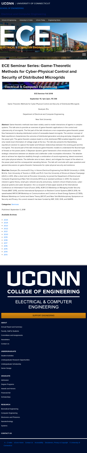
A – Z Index (8, 442)
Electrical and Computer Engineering (23, 14)
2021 (5, 231)
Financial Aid (5, 393)
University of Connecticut (33, 3)
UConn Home (19, 442)
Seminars (15, 204)
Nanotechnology (7, 421)
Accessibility (39, 442)
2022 (6, 229)
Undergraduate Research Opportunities (15, 360)
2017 (5, 243)
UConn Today (40, 20)
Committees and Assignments (12, 335)
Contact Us (5, 344)
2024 (6, 223)
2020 (6, 234)
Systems (4, 426)
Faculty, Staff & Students (10, 331)
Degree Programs (7, 384)
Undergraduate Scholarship (11, 364)
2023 (6, 226)
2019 (5, 237)
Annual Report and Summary (11, 327)
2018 (5, 240)
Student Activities (7, 356)
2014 (5, 252)
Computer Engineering (9, 413)
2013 (5, 255)
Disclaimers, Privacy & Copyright (56, 442)
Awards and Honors (8, 388)
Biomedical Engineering (9, 409)
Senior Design (6, 368)
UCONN (8, 3)
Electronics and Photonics (10, 417)
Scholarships (5, 397)
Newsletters (5, 339)
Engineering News (54, 20)
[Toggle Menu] (84, 54)
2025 (6, 220)
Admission (5, 380)
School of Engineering (9, 20)
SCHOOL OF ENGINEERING (12, 8)
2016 (5, 246)
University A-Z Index (26, 20)
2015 (5, 249)
